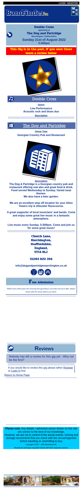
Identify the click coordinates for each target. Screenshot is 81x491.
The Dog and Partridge (44, 128)
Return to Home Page (17, 378)
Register (68, 370)
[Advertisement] (41, 323)
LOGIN (62, 3)
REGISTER (72, 3)
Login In (16, 373)
